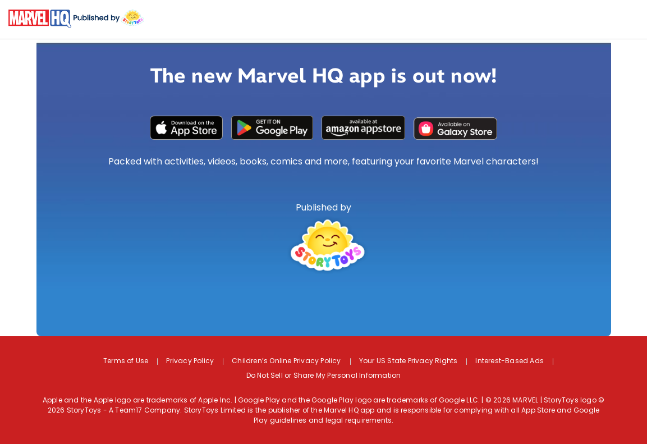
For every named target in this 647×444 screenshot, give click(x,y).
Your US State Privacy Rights (408, 361)
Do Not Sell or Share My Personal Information (323, 376)
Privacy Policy (190, 361)
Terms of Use (125, 361)
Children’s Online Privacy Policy (286, 361)
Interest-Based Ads (509, 361)
